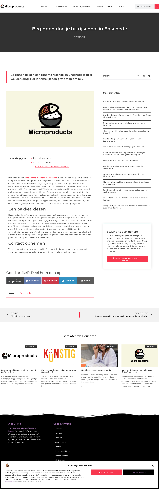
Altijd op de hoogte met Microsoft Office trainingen (136, 371)
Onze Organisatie (82, 6)
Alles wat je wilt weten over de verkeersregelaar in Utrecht (126, 132)
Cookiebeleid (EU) (62, 451)
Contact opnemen (42, 162)
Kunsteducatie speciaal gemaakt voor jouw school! (58, 371)
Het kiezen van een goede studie (96, 370)
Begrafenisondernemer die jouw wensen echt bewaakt (124, 124)
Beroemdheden (61, 456)
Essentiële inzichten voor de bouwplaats (121, 160)
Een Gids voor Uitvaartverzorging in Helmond (123, 147)
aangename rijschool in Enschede (41, 178)
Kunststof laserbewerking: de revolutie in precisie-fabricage (125, 199)
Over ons (58, 429)
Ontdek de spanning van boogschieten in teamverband (122, 140)
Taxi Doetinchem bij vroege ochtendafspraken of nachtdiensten (125, 191)
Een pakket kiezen (42, 158)
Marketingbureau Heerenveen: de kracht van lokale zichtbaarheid (126, 183)
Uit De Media (61, 6)
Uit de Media (60, 460)
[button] (153, 465)
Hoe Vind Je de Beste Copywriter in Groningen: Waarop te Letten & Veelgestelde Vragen (124, 153)
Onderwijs (79, 37)
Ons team (59, 433)
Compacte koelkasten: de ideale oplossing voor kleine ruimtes (124, 175)
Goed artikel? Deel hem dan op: (52, 166)
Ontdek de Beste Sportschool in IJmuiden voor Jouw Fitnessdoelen (127, 116)
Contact (121, 6)
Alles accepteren (106, 472)
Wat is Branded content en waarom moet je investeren (123, 167)
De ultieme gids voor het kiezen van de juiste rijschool (19, 371)
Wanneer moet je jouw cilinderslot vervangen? (124, 101)
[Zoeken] (157, 6)
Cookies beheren (139, 472)
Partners (45, 6)
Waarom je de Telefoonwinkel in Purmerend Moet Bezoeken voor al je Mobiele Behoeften (125, 108)
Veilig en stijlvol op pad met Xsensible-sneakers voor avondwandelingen (126, 207)
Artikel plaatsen (104, 6)
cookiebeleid (10, 482)
